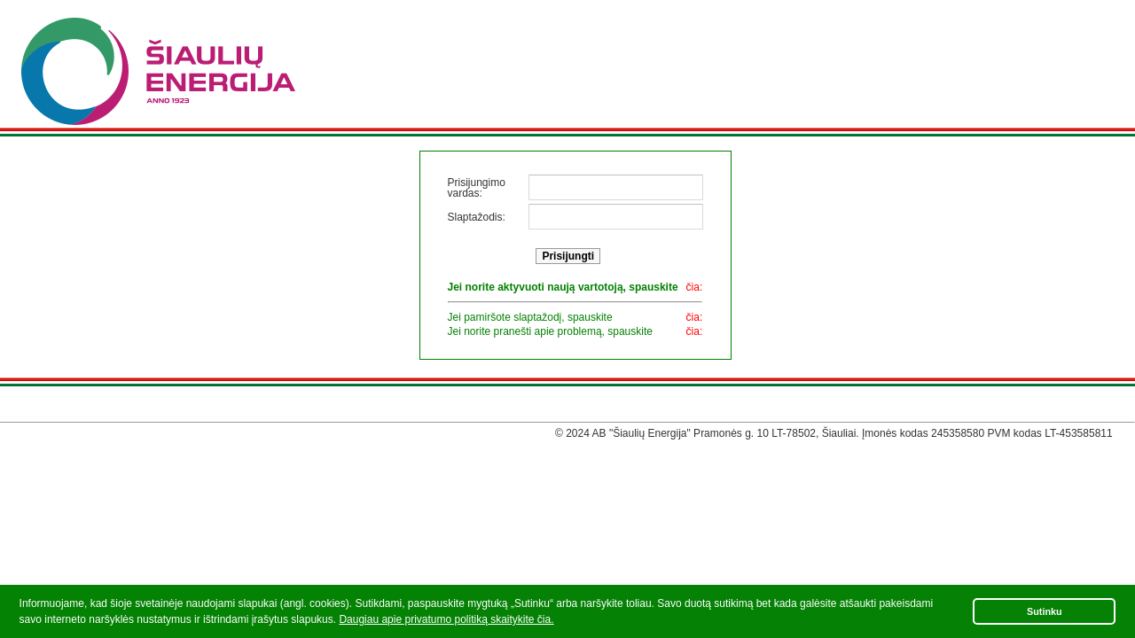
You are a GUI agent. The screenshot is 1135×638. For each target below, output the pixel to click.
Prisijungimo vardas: (476, 187)
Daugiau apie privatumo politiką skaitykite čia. (446, 619)
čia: (694, 287)
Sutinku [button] (1044, 611)
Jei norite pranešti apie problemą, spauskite (550, 331)
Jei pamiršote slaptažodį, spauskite (530, 317)
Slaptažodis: (476, 217)
